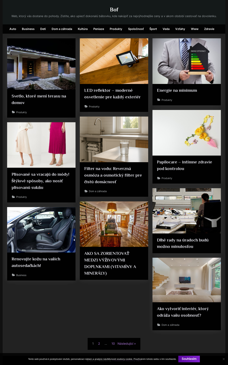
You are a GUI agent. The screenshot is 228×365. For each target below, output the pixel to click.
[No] (223, 359)
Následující (125, 343)
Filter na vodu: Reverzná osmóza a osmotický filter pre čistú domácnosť (113, 175)
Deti (43, 29)
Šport (153, 29)
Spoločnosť (136, 29)
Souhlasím (189, 359)
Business (28, 29)
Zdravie (209, 29)
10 (113, 343)
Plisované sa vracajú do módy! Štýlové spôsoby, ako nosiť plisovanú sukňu (41, 181)
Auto (12, 29)
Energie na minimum (177, 90)
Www (194, 29)
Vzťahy (180, 29)
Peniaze (98, 29)
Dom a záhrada (62, 29)
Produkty (116, 29)
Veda (166, 29)
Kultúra (83, 29)
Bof (114, 9)
